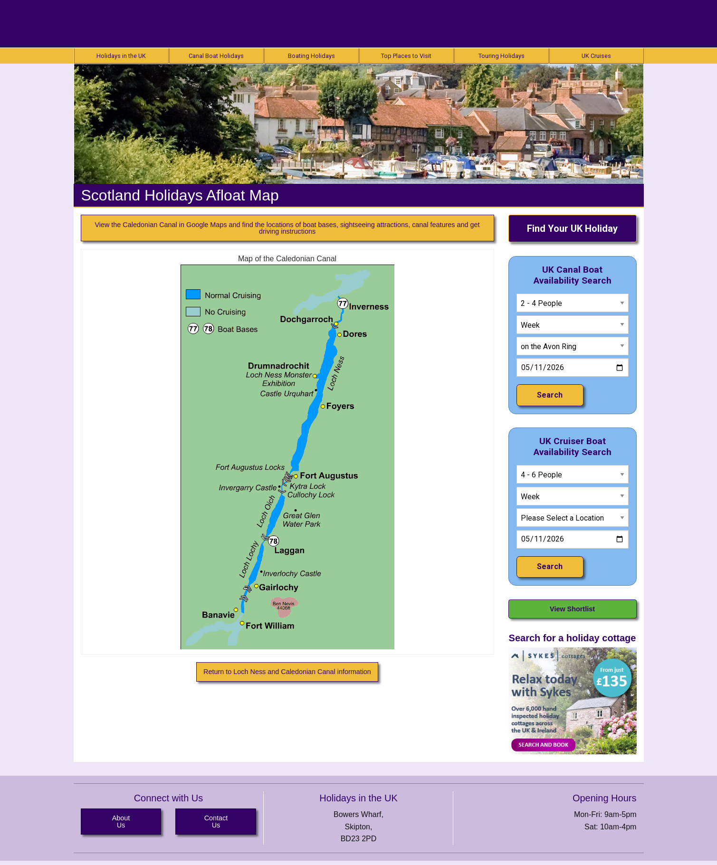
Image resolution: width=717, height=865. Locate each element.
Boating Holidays (311, 55)
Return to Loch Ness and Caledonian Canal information (287, 671)
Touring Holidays (501, 55)
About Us (121, 821)
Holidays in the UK (121, 55)
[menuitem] (121, 56)
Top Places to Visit (406, 55)
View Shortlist (572, 609)
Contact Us (216, 821)
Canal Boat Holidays (216, 55)
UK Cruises (596, 55)
